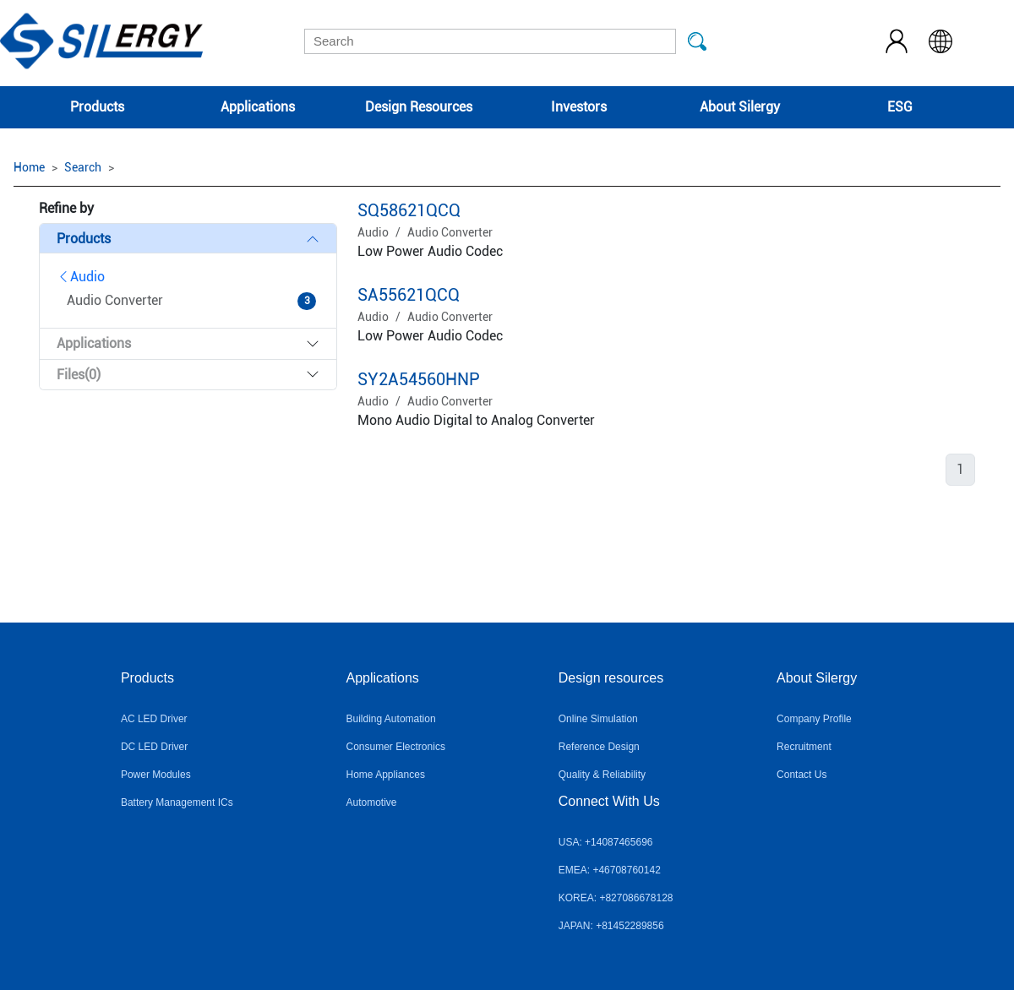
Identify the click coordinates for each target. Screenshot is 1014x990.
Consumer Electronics (395, 747)
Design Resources (418, 107)
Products (97, 107)
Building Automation (391, 719)
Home (29, 167)
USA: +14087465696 (606, 842)
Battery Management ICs (177, 802)
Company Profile (814, 719)
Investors (579, 107)
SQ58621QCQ (409, 210)
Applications (258, 107)
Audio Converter (450, 232)
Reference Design (599, 747)
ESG (900, 107)
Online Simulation (598, 719)
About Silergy (740, 107)
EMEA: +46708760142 (610, 870)
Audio (81, 277)
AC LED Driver (154, 719)
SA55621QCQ (408, 295)
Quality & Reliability (602, 775)
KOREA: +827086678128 (616, 898)
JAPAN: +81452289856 (611, 926)
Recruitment (804, 747)
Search (82, 167)
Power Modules (156, 775)
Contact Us (801, 775)
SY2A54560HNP (418, 379)
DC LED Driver (154, 747)
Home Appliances (385, 775)
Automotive (371, 802)
